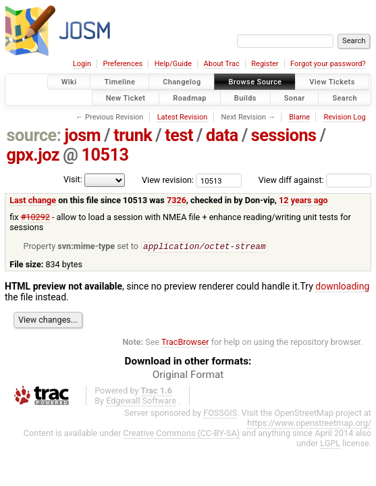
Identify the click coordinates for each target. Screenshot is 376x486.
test (179, 135)
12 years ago (303, 200)
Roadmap (190, 97)
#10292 (35, 217)
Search (344, 97)
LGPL (330, 444)
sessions (284, 135)
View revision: (168, 180)
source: (34, 135)
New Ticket (126, 97)
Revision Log (344, 117)
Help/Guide (173, 63)
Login (82, 63)
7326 (176, 200)
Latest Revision (182, 117)
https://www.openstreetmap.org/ (309, 423)
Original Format (188, 375)
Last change (32, 200)
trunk (132, 135)
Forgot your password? (328, 63)
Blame (299, 117)
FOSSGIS (220, 413)
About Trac (222, 63)
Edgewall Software (141, 401)
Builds (245, 97)
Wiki (69, 82)
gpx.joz (33, 155)
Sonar (294, 97)
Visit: (72, 179)
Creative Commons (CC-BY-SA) (181, 434)
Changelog (181, 82)
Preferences (122, 63)
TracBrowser (185, 343)
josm (82, 135)
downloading (342, 286)
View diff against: (315, 180)
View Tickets (331, 82)
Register (264, 63)
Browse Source (254, 82)
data (222, 135)
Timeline (119, 82)
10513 (104, 155)
